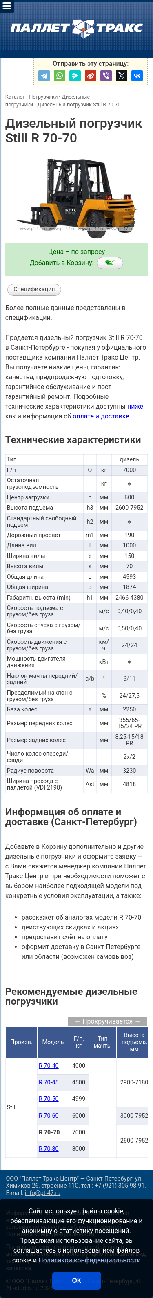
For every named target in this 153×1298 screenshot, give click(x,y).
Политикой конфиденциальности (89, 1260)
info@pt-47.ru (42, 1193)
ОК (76, 1280)
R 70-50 (49, 1099)
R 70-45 (49, 1082)
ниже (135, 406)
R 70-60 (49, 1115)
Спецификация (34, 289)
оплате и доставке (101, 416)
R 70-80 (49, 1148)
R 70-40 (49, 1065)
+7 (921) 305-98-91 (119, 1185)
